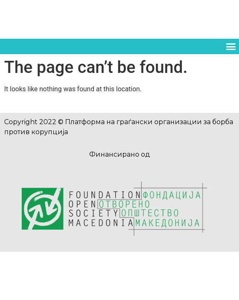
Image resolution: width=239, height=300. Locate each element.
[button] (231, 47)
